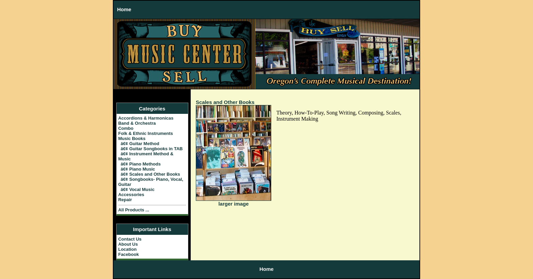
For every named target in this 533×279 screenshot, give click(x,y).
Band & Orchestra (137, 123)
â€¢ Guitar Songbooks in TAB (150, 148)
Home (124, 9)
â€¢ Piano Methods (139, 164)
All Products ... (133, 209)
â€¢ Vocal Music (136, 189)
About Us (128, 244)
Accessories (131, 194)
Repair (125, 199)
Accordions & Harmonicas (146, 118)
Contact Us (130, 239)
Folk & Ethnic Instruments (145, 133)
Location (127, 249)
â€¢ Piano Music (136, 169)
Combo (126, 128)
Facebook (128, 254)
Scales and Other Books (225, 102)
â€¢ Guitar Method (138, 143)
